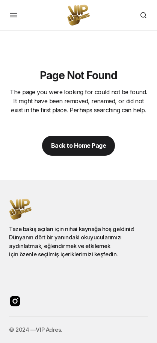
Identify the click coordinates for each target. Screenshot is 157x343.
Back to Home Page (78, 145)
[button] (13, 15)
